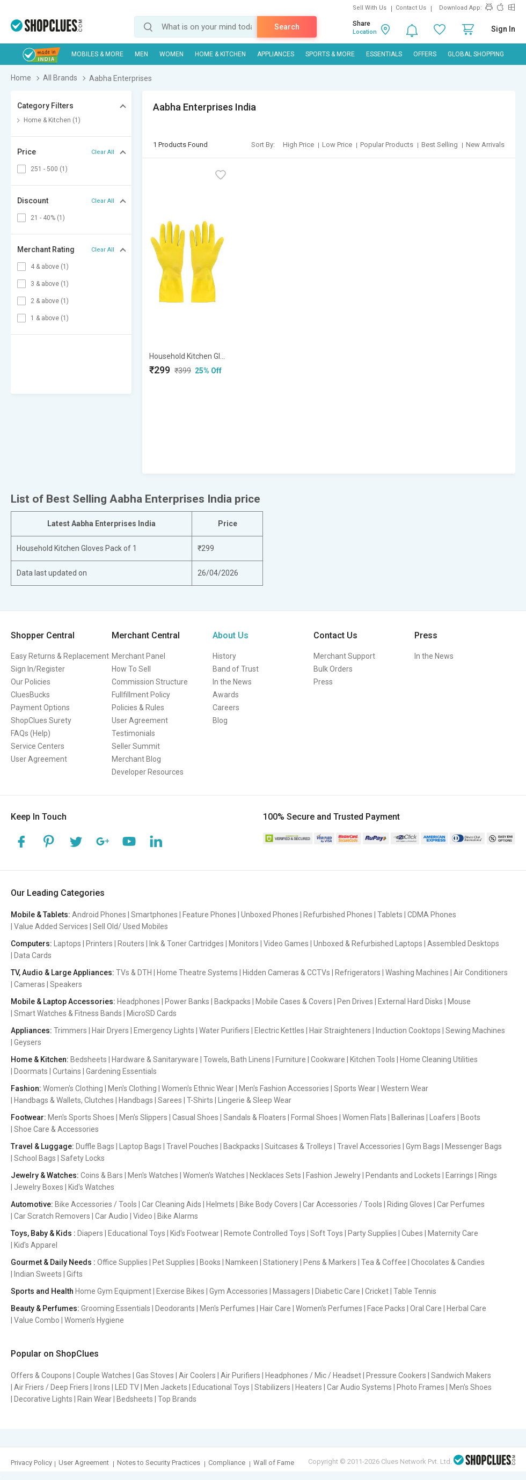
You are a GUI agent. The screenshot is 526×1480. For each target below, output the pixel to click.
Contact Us (411, 7)
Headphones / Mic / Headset (313, 1375)
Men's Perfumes (227, 1308)
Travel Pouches (192, 1146)
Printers (99, 943)
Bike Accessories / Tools (96, 1204)
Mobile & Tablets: (40, 914)
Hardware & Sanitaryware (155, 1059)
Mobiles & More (97, 54)
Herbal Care (466, 1308)
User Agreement (39, 759)
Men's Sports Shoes (81, 1117)
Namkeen (241, 1262)
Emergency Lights (164, 1030)
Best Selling (439, 145)
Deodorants (175, 1308)
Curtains (67, 1071)
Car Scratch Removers (52, 1216)
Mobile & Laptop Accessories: (63, 1001)
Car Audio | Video (123, 1216)
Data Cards (33, 955)
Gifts (75, 1274)
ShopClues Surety (41, 720)
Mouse (459, 1001)
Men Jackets (165, 1387)
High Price (298, 145)
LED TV (127, 1387)
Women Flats (364, 1117)
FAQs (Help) (30, 733)
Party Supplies (372, 1233)
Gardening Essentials (121, 1071)
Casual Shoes (195, 1117)
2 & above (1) (50, 301)
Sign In (503, 29)
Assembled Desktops (463, 943)
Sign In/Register (38, 669)
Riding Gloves (409, 1204)
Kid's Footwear (194, 1233)
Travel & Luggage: (42, 1146)
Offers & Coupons (41, 1375)
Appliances (275, 54)
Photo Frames (420, 1387)
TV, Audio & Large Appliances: (62, 972)
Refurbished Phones (337, 914)
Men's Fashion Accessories (284, 1088)
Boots (470, 1117)
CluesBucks (30, 694)
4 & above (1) (50, 266)
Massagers (291, 1291)
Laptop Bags (140, 1146)
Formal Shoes (314, 1117)
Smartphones (154, 914)
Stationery (280, 1262)
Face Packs (386, 1308)
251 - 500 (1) (49, 169)
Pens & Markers (329, 1262)
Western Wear (404, 1088)
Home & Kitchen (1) (52, 120)
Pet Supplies (173, 1262)
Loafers (442, 1117)
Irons (101, 1387)
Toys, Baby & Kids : (43, 1233)
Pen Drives (355, 1001)
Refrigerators (358, 972)
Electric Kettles (279, 1030)
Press (323, 682)
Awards (226, 694)
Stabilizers (272, 1387)
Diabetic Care (337, 1291)
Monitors (244, 943)
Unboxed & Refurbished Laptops (367, 943)
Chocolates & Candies (448, 1262)
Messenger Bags (473, 1146)
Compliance (226, 1463)
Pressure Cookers (396, 1375)
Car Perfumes (461, 1204)
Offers (424, 54)
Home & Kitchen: (40, 1059)
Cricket (377, 1291)
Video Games (286, 943)
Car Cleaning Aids (171, 1204)
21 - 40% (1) (48, 218)
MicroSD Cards (152, 1013)
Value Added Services (51, 926)
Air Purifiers (240, 1375)
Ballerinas (408, 1117)
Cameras (29, 984)
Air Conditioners (481, 972)
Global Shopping (476, 54)
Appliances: (31, 1030)
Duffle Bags (95, 1146)
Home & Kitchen (220, 54)
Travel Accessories (369, 1146)
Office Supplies (122, 1262)
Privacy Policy (31, 1463)
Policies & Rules (138, 707)
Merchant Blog (136, 759)
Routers (131, 943)
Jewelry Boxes (38, 1187)
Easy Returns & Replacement (60, 656)
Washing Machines (417, 972)
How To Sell (131, 669)
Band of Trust (236, 669)
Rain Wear (94, 1399)
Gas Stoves (155, 1375)
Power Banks (187, 1001)
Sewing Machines (475, 1030)
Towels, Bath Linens (237, 1059)
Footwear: (28, 1117)
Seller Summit (136, 746)
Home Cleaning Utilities (439, 1059)
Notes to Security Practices (158, 1463)
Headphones (138, 1001)
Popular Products (386, 145)
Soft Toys (326, 1233)
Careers (226, 707)
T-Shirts (200, 1100)
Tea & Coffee (383, 1262)
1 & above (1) (50, 318)
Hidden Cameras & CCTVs (286, 972)
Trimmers (70, 1030)
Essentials (384, 54)
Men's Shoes (470, 1387)
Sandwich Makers (461, 1375)
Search (286, 27)
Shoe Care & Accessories (56, 1129)
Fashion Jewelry (333, 1175)
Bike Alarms (177, 1216)
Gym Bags (423, 1146)
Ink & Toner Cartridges (186, 943)
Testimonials (133, 733)
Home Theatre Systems (197, 972)
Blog (220, 720)
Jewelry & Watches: (45, 1175)
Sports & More (330, 54)
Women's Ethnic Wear (198, 1088)
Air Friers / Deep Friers (51, 1387)
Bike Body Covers (268, 1204)
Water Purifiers (224, 1030)
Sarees (170, 1100)
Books (210, 1262)
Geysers (27, 1042)
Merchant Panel (138, 656)
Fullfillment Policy (141, 694)
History (224, 656)
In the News (232, 682)
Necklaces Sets (275, 1175)
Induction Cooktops (408, 1030)
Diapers (90, 1233)
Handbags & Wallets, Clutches (64, 1100)
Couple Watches (103, 1375)
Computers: (31, 943)
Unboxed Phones (269, 914)
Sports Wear (355, 1088)
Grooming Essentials (115, 1308)
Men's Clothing (132, 1088)
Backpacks (232, 1001)
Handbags (136, 1100)
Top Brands (177, 1399)
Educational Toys (136, 1233)
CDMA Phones (431, 914)
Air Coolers (197, 1375)
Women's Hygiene (94, 1320)
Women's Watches (214, 1175)
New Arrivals (485, 145)
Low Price (337, 145)
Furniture (290, 1059)
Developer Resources (148, 772)
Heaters (308, 1387)
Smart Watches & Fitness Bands (68, 1013)
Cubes (412, 1233)
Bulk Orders (333, 669)
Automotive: (32, 1204)
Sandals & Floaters (254, 1117)
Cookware (328, 1059)
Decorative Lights (43, 1399)
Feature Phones (209, 914)
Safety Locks (83, 1158)
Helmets (220, 1204)
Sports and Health (42, 1291)
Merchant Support (344, 656)
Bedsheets (88, 1059)
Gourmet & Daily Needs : (53, 1262)
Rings (487, 1175)
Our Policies (30, 682)
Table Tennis (414, 1291)
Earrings (459, 1175)
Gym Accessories (238, 1291)
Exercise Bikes (180, 1291)
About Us (231, 635)
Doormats (31, 1071)
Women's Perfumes (329, 1308)
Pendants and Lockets (403, 1175)
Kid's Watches (91, 1187)
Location (365, 31)
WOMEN (171, 54)
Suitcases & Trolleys (298, 1146)
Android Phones (99, 914)
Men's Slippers (143, 1117)
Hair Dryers (110, 1030)
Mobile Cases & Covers (293, 1001)
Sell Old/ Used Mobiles (130, 926)
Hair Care (275, 1308)
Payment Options (40, 707)
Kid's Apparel (35, 1245)
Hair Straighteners (340, 1030)
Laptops (67, 943)
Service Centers (37, 746)
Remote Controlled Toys (264, 1233)
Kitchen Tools (372, 1059)
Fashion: (26, 1088)
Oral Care (426, 1308)
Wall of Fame (273, 1463)
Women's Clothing (73, 1088)
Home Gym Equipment (113, 1291)
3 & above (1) (50, 284)
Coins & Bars (102, 1175)
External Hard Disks (410, 1001)
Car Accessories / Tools (342, 1204)
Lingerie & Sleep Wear (254, 1100)
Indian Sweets (38, 1274)
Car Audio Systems (359, 1387)
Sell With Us (369, 7)
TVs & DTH (134, 972)
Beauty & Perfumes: (45, 1308)
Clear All (102, 152)
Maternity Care (453, 1233)
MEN (141, 54)
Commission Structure (150, 682)
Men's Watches (153, 1175)
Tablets (390, 914)
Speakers (66, 984)
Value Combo (37, 1320)
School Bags (35, 1158)
